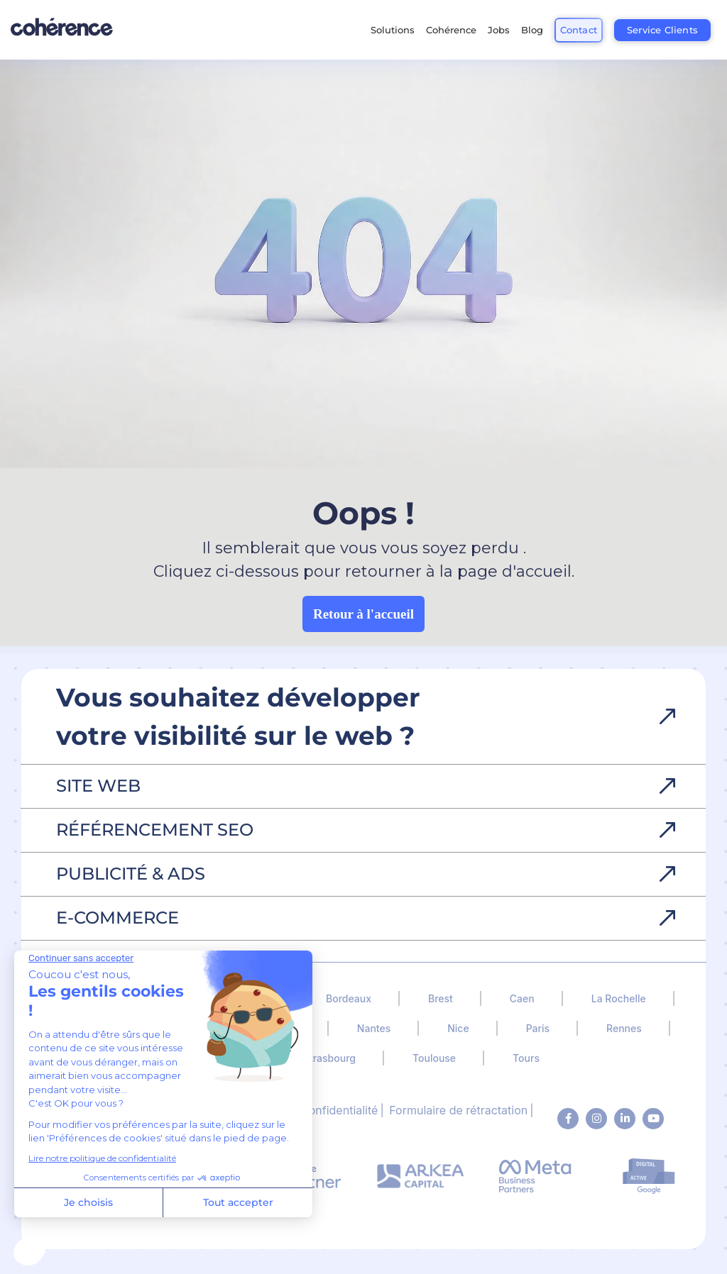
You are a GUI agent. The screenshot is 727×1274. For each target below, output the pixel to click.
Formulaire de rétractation (458, 1110)
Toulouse (434, 1058)
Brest (440, 998)
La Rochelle (618, 998)
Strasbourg (329, 1058)
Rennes (624, 1028)
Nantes (373, 1028)
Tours (526, 1058)
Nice (458, 1028)
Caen (522, 998)
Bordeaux (348, 998)
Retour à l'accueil (363, 613)
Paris (538, 1028)
